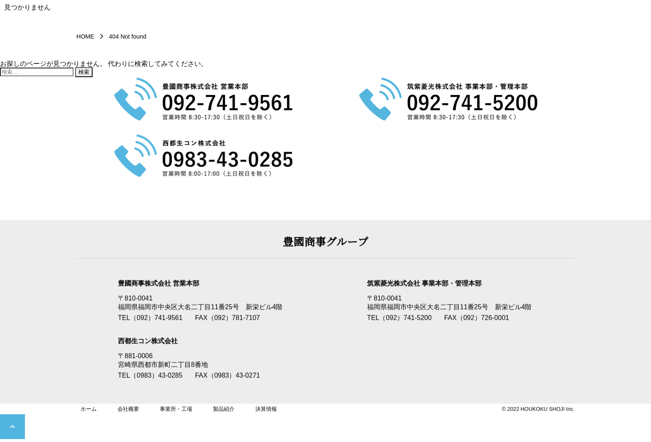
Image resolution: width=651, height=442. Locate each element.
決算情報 (266, 409)
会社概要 (128, 409)
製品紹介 (224, 409)
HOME (85, 36)
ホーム (89, 409)
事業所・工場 (176, 409)
